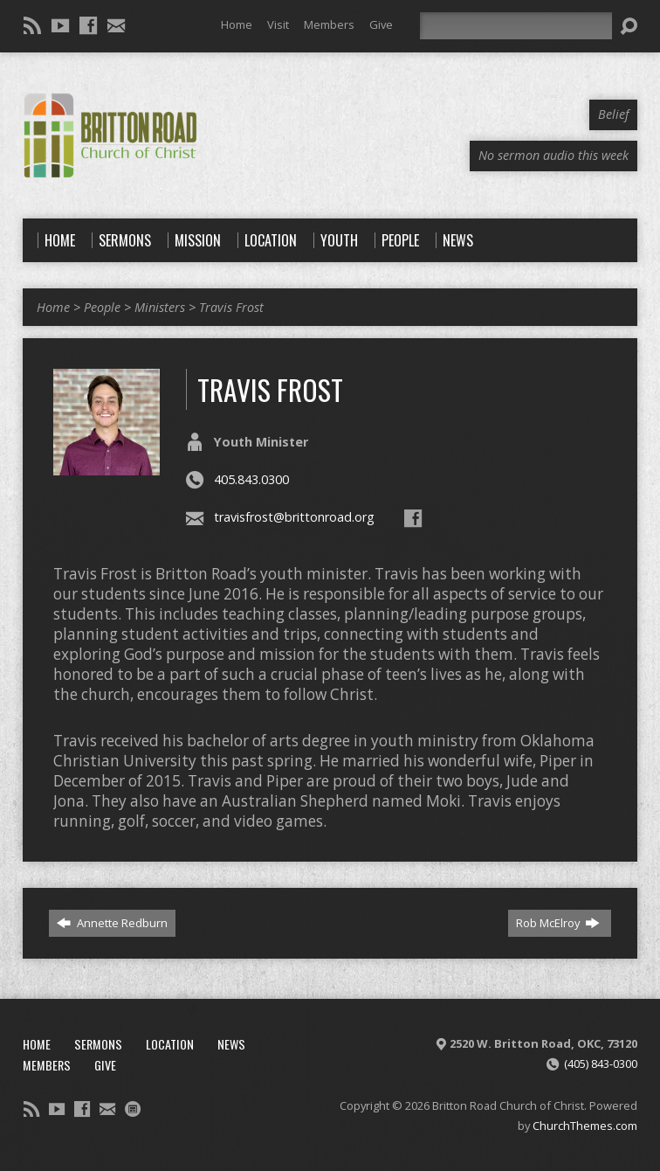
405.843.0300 (251, 479)
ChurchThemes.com (585, 1125)
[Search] (516, 25)
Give (381, 24)
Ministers (159, 307)
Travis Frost (231, 307)
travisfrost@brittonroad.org (294, 517)
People (102, 307)
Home (236, 24)
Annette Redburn (112, 923)
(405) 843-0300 (600, 1063)
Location (170, 1044)
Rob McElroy (558, 923)
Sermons (98, 1044)
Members (329, 24)
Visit (278, 24)
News (231, 1044)
